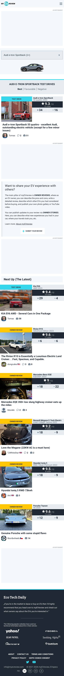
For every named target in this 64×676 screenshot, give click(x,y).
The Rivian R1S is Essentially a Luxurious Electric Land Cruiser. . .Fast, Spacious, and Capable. (31, 358)
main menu (61, 2)
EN (24, 671)
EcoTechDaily (15, 598)
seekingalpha (51, 637)
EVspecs (54, 667)
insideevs (51, 631)
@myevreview (34, 662)
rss (18, 671)
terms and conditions (42, 654)
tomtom (51, 644)
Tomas (8, 135)
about (11, 654)
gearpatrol (12, 637)
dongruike (9, 364)
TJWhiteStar (10, 452)
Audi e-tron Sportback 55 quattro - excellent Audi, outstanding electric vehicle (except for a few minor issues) (30, 127)
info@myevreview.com (14, 667)
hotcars (12, 644)
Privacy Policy (19, 658)
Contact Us (23, 654)
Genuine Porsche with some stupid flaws (23, 533)
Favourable (29, 89)
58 (20, 318)
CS (36, 671)
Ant (6, 495)
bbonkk (8, 410)
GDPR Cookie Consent (39, 658)
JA (41, 671)
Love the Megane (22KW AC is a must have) (25, 447)
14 (29, 538)
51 (27, 135)
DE (30, 671)
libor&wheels (10, 538)
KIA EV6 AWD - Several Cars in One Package (26, 313)
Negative (42, 89)
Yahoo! (12, 631)
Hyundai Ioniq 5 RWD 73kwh (16, 490)
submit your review (34, 231)
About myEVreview (24, 224)
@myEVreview (27, 662)
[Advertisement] (32, 28)
